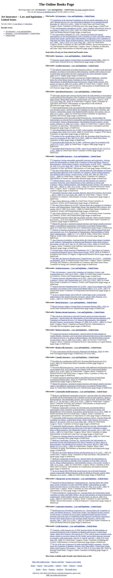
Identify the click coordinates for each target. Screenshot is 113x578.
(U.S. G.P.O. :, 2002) (80, 121)
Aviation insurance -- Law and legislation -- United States (76, 268)
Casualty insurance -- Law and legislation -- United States (77, 357)
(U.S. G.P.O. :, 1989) (79, 443)
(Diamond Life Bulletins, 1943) (77, 352)
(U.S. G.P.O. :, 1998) (81, 173)
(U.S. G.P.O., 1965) (79, 81)
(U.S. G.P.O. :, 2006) (77, 273)
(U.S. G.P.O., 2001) (81, 369)
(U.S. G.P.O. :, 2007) (80, 337)
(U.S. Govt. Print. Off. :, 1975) (80, 38)
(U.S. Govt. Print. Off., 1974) (80, 98)
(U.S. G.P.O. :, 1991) (81, 184)
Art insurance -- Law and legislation (18, 31)
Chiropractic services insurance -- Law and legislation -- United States (82, 479)
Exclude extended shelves (85, 10)
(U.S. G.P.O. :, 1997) (78, 297)
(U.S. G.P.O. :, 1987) (80, 429)
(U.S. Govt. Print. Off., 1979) (80, 546)
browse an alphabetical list (46, 12)
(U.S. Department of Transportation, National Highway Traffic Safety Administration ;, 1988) (80, 232)
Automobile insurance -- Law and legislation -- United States (78, 156)
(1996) (63, 201)
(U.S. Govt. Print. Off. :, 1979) (80, 420)
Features (52, 569)
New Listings (49, 566)
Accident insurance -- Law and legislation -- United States (77, 66)
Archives (60, 569)
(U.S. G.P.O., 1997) (78, 279)
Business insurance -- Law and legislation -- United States (77, 330)
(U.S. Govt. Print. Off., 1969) (80, 194)
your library (18, 24)
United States (10, 35)
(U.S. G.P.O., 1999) (80, 131)
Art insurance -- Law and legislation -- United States (75, 16)
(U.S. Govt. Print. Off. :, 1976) (80, 163)
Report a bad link (58, 562)
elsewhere (28, 24)
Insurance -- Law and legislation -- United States (23, 33)
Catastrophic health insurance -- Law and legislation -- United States (81, 392)
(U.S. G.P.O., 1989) (79, 410)
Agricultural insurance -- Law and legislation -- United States (78, 92)
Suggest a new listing (73, 562)
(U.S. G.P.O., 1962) (79, 485)
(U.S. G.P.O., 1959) (80, 242)
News (45, 569)
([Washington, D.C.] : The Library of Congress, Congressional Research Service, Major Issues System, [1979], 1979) (80, 251)
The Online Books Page (56, 4)
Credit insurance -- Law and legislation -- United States (76, 526)
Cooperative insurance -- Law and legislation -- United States (78, 506)
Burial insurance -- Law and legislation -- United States (76, 302)
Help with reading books (41, 562)
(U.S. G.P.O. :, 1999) (81, 207)
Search (39, 566)
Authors (58, 566)
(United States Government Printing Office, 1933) (79, 60)
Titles (65, 566)
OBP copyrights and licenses (56, 575)
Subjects (72, 566)
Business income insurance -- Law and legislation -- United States (80, 312)
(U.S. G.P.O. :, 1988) (81, 398)
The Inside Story (71, 569)
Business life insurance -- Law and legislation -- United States (78, 348)
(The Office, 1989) (74, 436)
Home (33, 566)
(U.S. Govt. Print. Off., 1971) (80, 219)
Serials (79, 566)
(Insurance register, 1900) (80, 73)
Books (38, 569)
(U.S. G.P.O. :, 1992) (79, 22)
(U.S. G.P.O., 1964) (81, 496)
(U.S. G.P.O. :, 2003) (80, 111)
